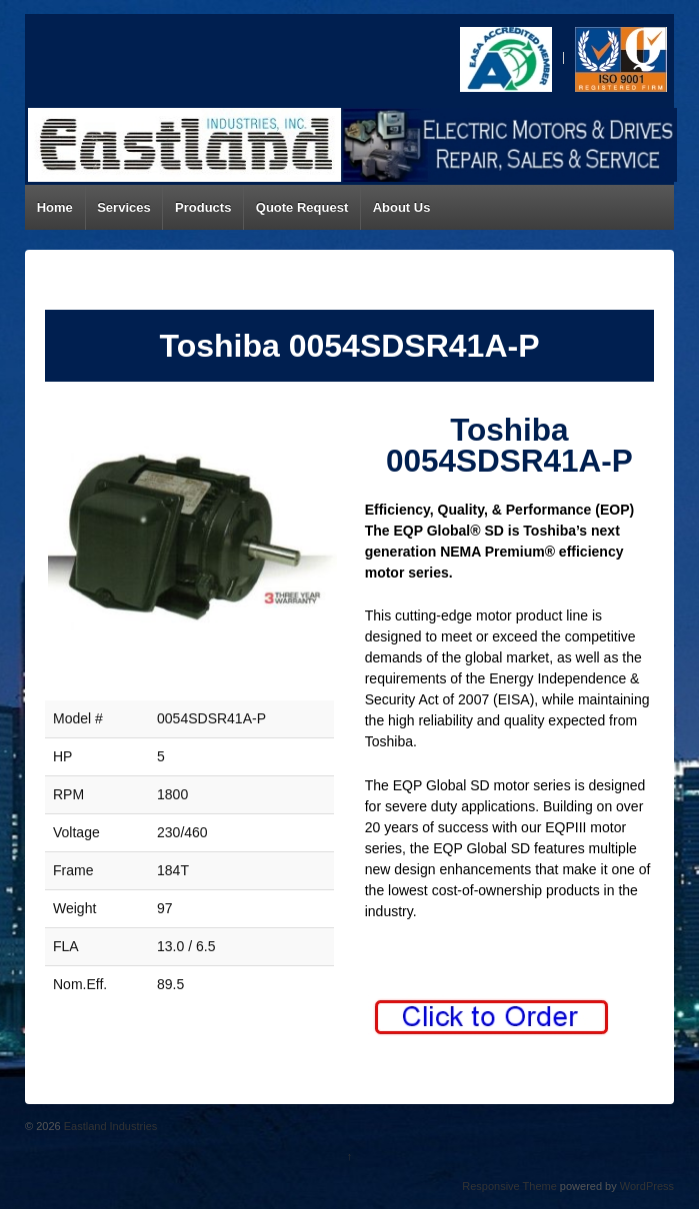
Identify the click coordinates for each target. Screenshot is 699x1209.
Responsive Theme (509, 1186)
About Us (402, 207)
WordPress (647, 1186)
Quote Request (302, 207)
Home (55, 207)
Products (203, 207)
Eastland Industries (109, 1126)
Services (124, 207)
